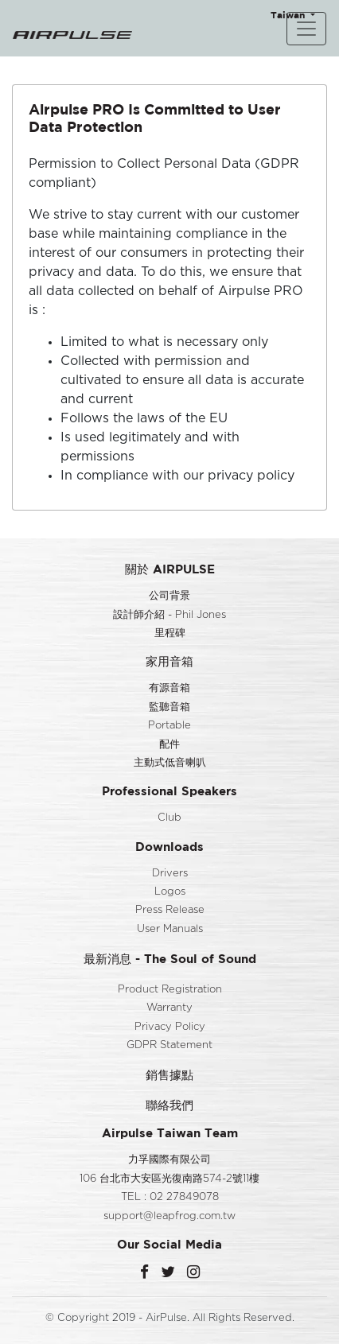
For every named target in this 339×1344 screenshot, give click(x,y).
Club (169, 818)
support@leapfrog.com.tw (169, 1216)
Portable (169, 726)
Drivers (170, 873)
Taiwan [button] (289, 15)
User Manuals (170, 929)
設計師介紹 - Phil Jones (169, 615)
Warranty (169, 1008)
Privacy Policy (169, 1027)
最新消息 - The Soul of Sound (170, 958)
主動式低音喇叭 (170, 763)
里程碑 (169, 633)
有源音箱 (169, 688)
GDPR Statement (169, 1045)
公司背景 (169, 596)
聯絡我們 (169, 1105)
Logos (169, 892)
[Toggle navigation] (306, 28)
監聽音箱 (169, 707)
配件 (169, 745)
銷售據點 (169, 1075)
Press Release (170, 910)
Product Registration (170, 990)
